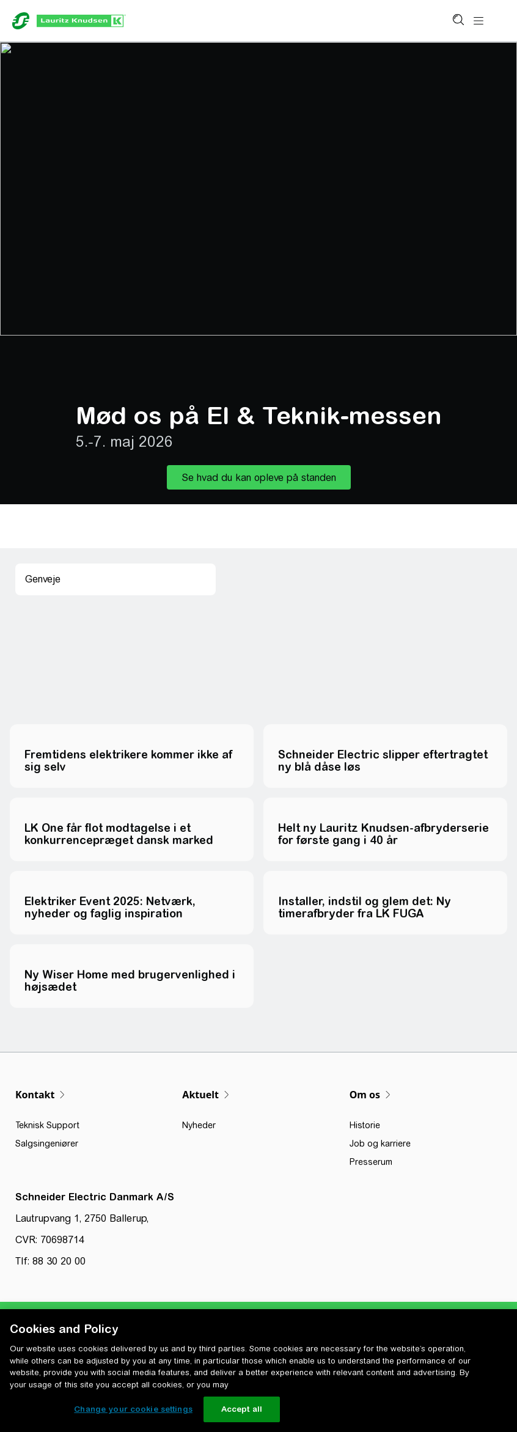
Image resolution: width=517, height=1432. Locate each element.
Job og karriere (380, 1143)
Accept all (241, 1409)
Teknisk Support (47, 1125)
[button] (259, 477)
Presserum (371, 1162)
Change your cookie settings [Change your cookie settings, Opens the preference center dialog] (133, 1409)
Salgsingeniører (46, 1143)
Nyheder (199, 1125)
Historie (365, 1125)
